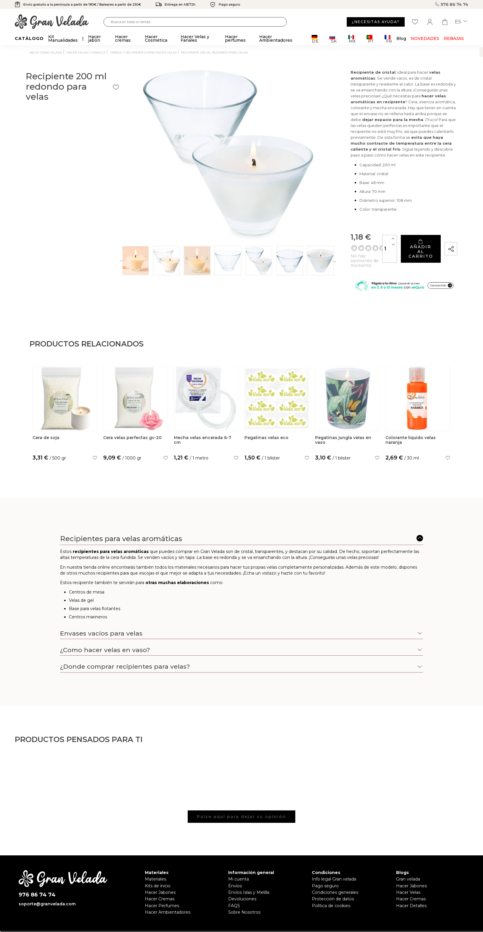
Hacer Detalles (411, 888)
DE (315, 39)
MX (352, 39)
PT (370, 39)
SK (333, 39)
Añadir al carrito (388, 225)
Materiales (155, 862)
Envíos (235, 868)
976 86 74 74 (451, 4)
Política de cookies (331, 888)
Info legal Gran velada (334, 862)
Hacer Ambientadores (167, 895)
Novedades (425, 38)
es (461, 22)
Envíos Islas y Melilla (248, 875)
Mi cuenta (238, 862)
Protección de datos (333, 882)
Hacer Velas (408, 875)
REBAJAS (454, 38)
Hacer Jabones (160, 875)
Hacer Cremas (159, 882)
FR (388, 39)
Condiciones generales (335, 875)
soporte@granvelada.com (47, 886)
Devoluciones (242, 882)
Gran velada (408, 862)
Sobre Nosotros (244, 895)
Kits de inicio (158, 868)
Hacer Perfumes (162, 888)
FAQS (234, 888)
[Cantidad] (328, 224)
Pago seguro (325, 868)
